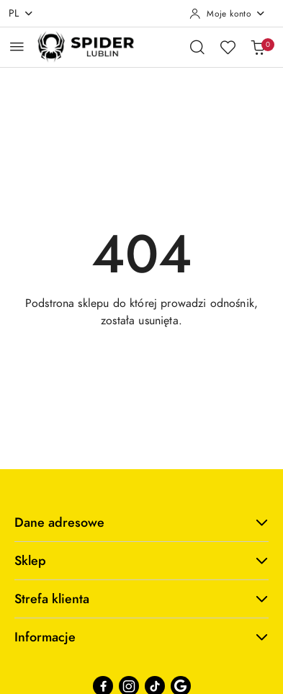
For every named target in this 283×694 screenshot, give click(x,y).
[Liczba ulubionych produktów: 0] (227, 47)
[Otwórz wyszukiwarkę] (197, 47)
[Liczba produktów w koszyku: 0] (258, 47)
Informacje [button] (141, 637)
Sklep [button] (141, 560)
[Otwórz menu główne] (17, 46)
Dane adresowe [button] (141, 522)
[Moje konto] (227, 13)
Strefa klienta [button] (141, 599)
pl (21, 13)
